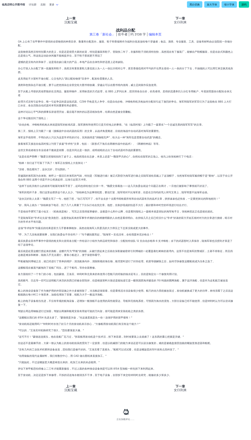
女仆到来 (180, 22)
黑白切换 (195, 4)
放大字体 (212, 4)
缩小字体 (229, 4)
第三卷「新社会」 (102, 34)
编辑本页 (155, 34)
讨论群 (32, 4)
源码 (244, 4)
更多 (51, 4)
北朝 (42, 4)
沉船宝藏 (70, 22)
